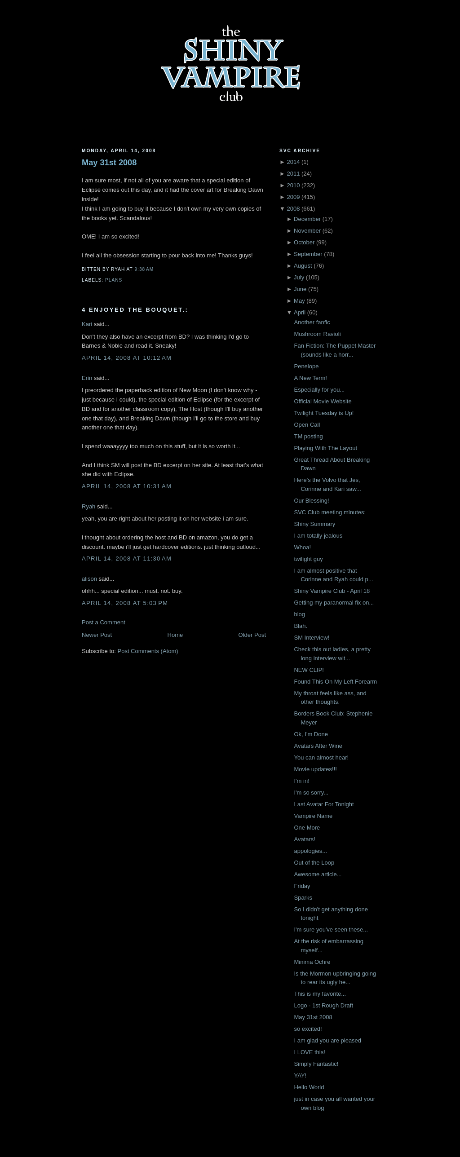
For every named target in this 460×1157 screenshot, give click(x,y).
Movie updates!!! (315, 769)
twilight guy (308, 559)
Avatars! (304, 839)
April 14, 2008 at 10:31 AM (127, 486)
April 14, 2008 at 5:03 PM (125, 603)
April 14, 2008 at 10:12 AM (127, 357)
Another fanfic (312, 322)
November (307, 230)
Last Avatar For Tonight (324, 804)
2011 (293, 173)
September (308, 254)
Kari (87, 324)
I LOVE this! (309, 1052)
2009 (293, 197)
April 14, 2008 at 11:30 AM (127, 558)
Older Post (252, 634)
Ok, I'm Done (310, 734)
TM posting (308, 436)
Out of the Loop (314, 862)
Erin (87, 378)
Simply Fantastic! (316, 1063)
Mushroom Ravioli (317, 334)
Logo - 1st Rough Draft (323, 1005)
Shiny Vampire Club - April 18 (332, 590)
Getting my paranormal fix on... (334, 602)
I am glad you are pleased (327, 1040)
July (299, 277)
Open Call (307, 424)
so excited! (308, 1028)
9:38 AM (144, 269)
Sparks (303, 897)
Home (175, 634)
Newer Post (97, 634)
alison (89, 578)
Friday (302, 886)
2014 (293, 162)
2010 (293, 185)
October (304, 242)
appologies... (310, 851)
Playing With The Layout (325, 448)
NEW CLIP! (308, 670)
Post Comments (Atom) (148, 651)
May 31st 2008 (109, 162)
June (300, 289)
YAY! (300, 1075)
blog (299, 614)
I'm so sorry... (311, 792)
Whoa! (302, 547)
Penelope (306, 366)
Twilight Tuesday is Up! (324, 413)
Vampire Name (313, 816)
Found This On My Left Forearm (335, 681)
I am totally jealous (318, 535)
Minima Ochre (312, 961)
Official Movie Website (322, 401)
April (299, 312)
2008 (293, 208)
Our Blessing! (311, 500)
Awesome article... (317, 874)
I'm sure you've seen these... (331, 929)
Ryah (88, 506)
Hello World (309, 1087)
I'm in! (301, 780)
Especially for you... (319, 389)
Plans (113, 280)
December (307, 219)
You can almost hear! (321, 757)
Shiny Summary (314, 524)
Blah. (300, 626)
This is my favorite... (320, 993)
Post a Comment (103, 622)
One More (307, 827)
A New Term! (310, 378)
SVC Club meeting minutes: (330, 512)
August (303, 265)
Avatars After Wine (318, 745)
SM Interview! (311, 637)
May (299, 300)
